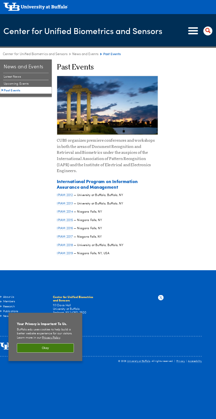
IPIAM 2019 (65, 253)
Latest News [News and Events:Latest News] (12, 76)
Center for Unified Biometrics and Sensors (82, 31)
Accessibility (195, 361)
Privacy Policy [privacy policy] (51, 337)
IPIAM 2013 (65, 203)
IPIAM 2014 (65, 211)
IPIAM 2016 (65, 228)
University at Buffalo (138, 361)
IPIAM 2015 (65, 220)
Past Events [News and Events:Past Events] (12, 90)
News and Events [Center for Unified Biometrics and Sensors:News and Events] (85, 54)
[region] (45, 337)
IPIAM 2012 (65, 195)
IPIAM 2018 (65, 244)
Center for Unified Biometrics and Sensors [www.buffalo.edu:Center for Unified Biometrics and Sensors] (35, 54)
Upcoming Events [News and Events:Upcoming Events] (16, 83)
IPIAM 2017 (65, 236)
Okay (45, 348)
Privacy (180, 361)
